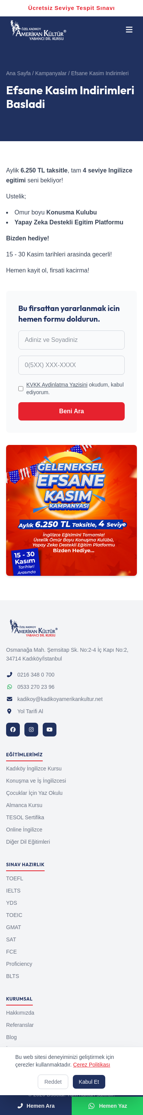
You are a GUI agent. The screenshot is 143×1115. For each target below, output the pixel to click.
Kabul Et (89, 1082)
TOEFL (14, 878)
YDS (11, 903)
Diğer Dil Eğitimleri (28, 842)
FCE (11, 952)
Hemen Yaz (107, 1105)
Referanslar (20, 1025)
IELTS (13, 891)
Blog (11, 1037)
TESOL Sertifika (25, 817)
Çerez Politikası (91, 1065)
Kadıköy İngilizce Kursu (34, 768)
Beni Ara (71, 411)
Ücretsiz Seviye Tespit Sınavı (71, 8)
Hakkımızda (20, 1013)
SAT (11, 939)
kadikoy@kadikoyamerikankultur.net (54, 699)
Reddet (52, 1082)
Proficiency (19, 964)
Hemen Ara (36, 1106)
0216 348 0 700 (30, 675)
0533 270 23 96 (30, 687)
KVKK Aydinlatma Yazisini (56, 385)
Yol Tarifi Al (24, 711)
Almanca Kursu (24, 805)
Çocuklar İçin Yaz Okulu (34, 793)
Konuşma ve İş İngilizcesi (36, 781)
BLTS (12, 976)
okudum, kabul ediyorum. (75, 388)
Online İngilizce (24, 830)
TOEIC (14, 915)
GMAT (13, 927)
